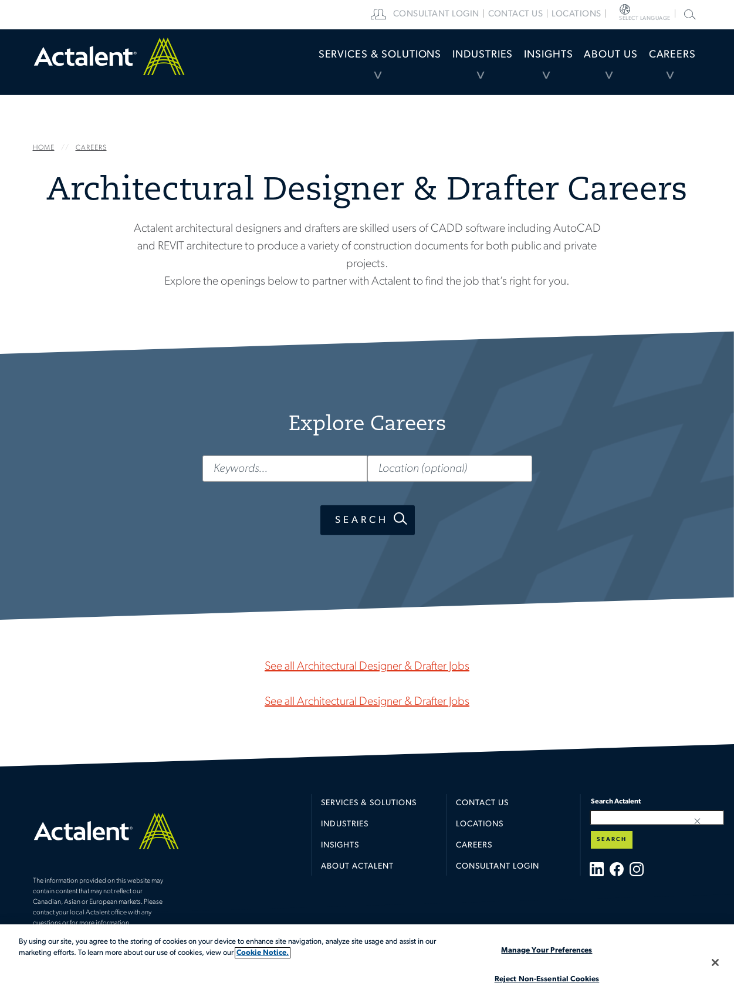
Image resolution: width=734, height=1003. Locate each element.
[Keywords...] (284, 468)
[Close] (715, 962)
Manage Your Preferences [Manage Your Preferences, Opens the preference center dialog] (546, 950)
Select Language (660, 15)
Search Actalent (688, 13)
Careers (664, 67)
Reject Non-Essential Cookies (547, 979)
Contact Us (482, 811)
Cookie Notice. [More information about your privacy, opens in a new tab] (262, 953)
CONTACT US (553, 14)
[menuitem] (297, 67)
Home (109, 67)
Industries (421, 67)
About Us (585, 67)
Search (361, 520)
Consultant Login (475, 14)
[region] (367, 963)
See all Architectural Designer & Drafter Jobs (367, 667)
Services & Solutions (297, 67)
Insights (506, 67)
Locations (615, 14)
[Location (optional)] (449, 468)
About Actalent (357, 874)
